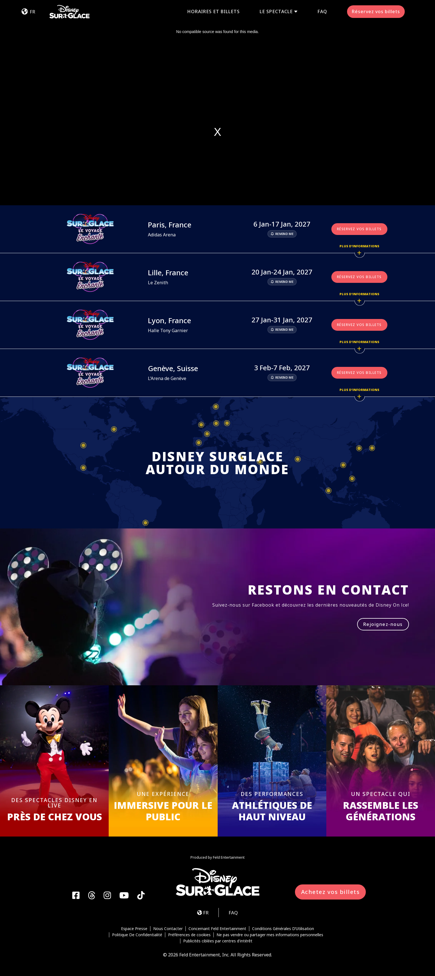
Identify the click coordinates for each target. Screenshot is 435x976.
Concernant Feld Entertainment (217, 928)
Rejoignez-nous (383, 624)
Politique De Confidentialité (137, 934)
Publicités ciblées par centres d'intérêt (217, 941)
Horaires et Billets (213, 11)
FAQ (322, 11)
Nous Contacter (168, 928)
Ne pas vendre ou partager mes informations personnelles (270, 934)
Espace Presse (134, 928)
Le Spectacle (276, 12)
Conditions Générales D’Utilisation (283, 928)
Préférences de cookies (189, 934)
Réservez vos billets (376, 11)
